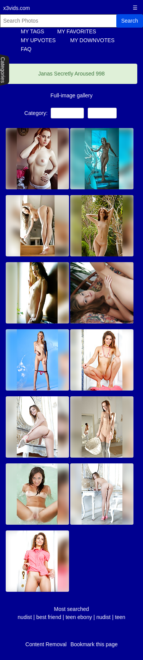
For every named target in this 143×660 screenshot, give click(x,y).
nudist (25, 617)
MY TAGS (32, 31)
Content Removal (46, 644)
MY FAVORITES (76, 31)
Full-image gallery (71, 95)
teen (120, 617)
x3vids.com (16, 8)
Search (129, 21)
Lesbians (102, 113)
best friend (48, 617)
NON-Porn (67, 113)
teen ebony (79, 617)
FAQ (26, 49)
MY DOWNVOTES (92, 40)
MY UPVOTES (38, 40)
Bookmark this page (94, 644)
